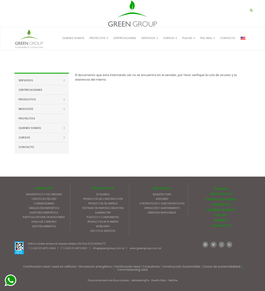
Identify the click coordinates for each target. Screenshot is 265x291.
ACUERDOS (221, 204)
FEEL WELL (207, 38)
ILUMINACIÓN (103, 212)
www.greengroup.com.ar (145, 248)
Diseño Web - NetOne (164, 280)
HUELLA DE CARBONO (43, 221)
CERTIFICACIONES (124, 38)
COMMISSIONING (44, 203)
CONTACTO (227, 38)
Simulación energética (95, 266)
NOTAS (221, 215)
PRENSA (221, 220)
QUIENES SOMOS (73, 38)
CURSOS (24, 137)
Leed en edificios (64, 266)
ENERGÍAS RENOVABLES (162, 212)
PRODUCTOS (27, 99)
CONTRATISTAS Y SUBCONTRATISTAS (162, 203)
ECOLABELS (103, 194)
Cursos (170, 38)
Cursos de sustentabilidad (221, 266)
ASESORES (162, 199)
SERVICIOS (26, 80)
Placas (188, 38)
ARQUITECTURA (162, 194)
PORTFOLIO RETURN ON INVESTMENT (44, 217)
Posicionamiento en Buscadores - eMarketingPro (118, 280)
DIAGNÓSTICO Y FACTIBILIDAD (44, 194)
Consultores (151, 266)
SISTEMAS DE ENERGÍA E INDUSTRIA (103, 208)
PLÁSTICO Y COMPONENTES (103, 217)
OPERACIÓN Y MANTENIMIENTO (162, 208)
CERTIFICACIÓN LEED (44, 199)
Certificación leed (127, 266)
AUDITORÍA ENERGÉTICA (44, 212)
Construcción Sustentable (181, 266)
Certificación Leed (36, 266)
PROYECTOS (98, 38)
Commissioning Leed (132, 270)
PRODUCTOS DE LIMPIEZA (103, 203)
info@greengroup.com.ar (109, 248)
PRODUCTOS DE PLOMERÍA (103, 221)
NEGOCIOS (26, 109)
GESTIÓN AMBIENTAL (44, 226)
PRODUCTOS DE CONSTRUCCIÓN (103, 199)
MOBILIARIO (103, 226)
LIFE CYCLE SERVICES (103, 231)
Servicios (149, 38)
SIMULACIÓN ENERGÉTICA (44, 208)
